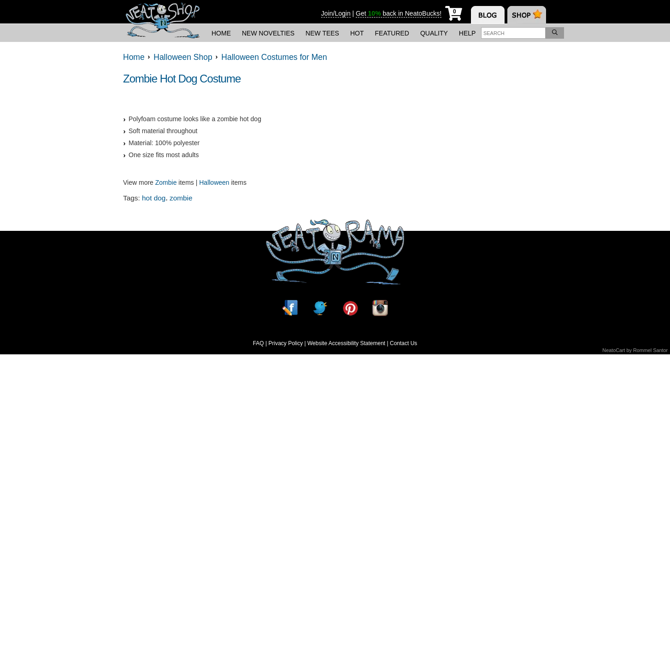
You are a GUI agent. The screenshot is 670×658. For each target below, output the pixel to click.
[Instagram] (380, 308)
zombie (181, 198)
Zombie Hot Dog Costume (182, 78)
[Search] (555, 33)
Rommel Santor (650, 350)
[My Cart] (453, 12)
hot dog (153, 198)
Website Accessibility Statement (346, 343)
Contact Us (403, 343)
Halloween (214, 182)
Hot (357, 33)
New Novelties (268, 33)
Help (467, 33)
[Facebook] (290, 308)
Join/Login (336, 13)
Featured (392, 33)
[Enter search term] (513, 33)
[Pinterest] (350, 308)
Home (221, 33)
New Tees (322, 33)
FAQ (258, 343)
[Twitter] (320, 308)
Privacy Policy (285, 343)
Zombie (166, 182)
